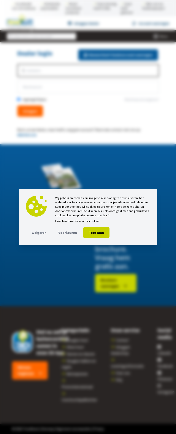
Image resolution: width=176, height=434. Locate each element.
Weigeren (39, 232)
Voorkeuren (67, 232)
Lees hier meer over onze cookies (77, 221)
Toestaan (96, 232)
